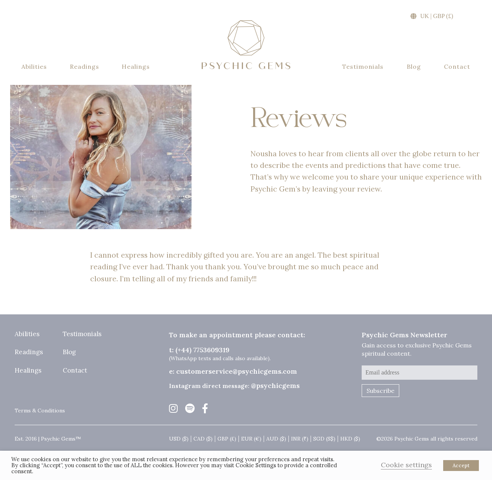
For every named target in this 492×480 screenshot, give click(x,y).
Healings (136, 67)
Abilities (34, 67)
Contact (457, 67)
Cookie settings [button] (406, 464)
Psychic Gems (246, 44)
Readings (84, 67)
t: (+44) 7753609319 (199, 350)
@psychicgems (275, 385)
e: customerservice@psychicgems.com (233, 371)
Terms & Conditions (40, 410)
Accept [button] (461, 465)
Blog (414, 67)
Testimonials (362, 67)
